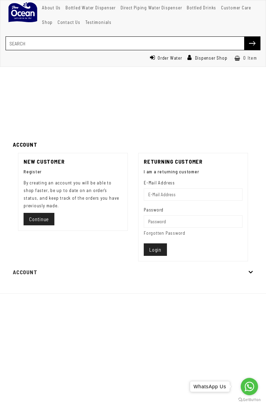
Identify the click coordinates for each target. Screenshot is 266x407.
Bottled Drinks (201, 7)
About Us (51, 7)
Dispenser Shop (207, 58)
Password (153, 210)
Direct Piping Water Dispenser (151, 7)
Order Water (166, 58)
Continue (39, 219)
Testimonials (98, 22)
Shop (47, 22)
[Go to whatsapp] (249, 386)
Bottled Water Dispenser (90, 7)
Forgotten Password (164, 233)
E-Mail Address (159, 182)
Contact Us (68, 22)
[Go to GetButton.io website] (249, 400)
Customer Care (236, 7)
